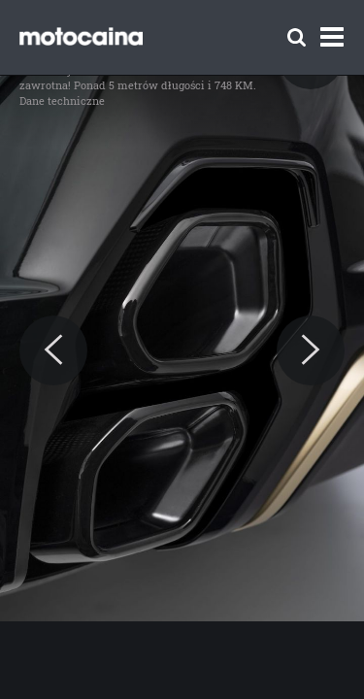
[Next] (311, 350)
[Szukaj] (296, 37)
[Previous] (53, 350)
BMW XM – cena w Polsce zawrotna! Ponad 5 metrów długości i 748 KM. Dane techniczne (137, 85)
